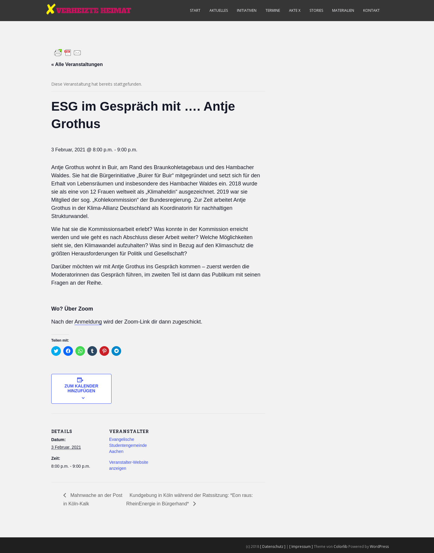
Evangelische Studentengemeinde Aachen (128, 445)
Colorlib (341, 546)
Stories (316, 10)
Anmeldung (88, 322)
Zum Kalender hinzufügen (81, 388)
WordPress (379, 546)
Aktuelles (218, 10)
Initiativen (246, 10)
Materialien (343, 10)
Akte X (294, 10)
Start (195, 10)
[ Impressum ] (301, 546)
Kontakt (371, 10)
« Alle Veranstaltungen (77, 64)
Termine (273, 10)
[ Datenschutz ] (273, 546)
